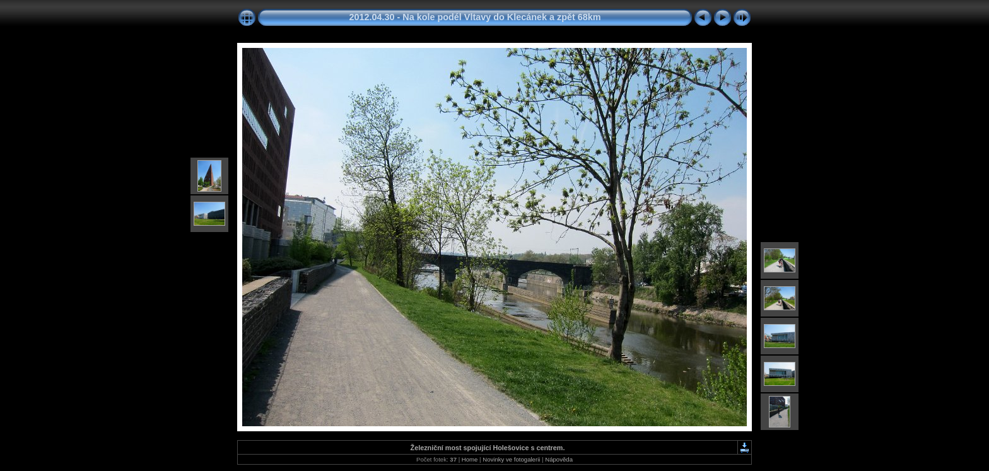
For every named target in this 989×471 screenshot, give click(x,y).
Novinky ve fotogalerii (511, 459)
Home (470, 459)
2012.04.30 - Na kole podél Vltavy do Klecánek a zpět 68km (474, 17)
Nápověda (559, 459)
